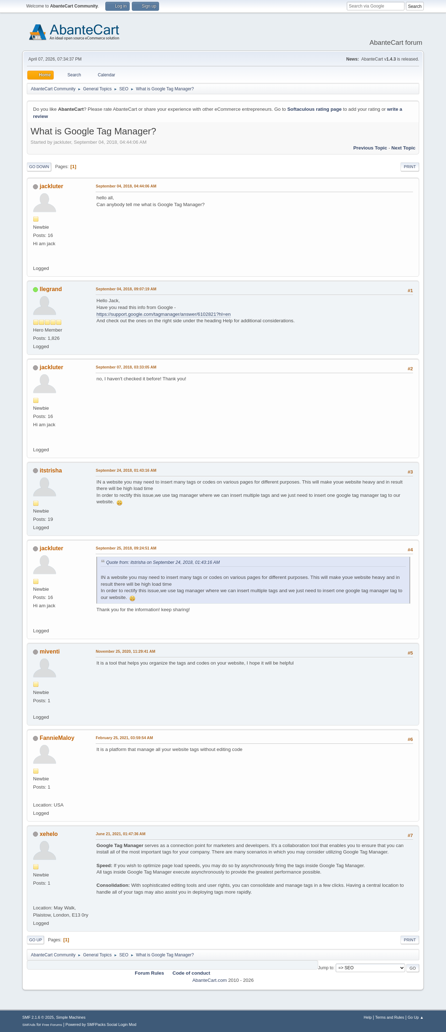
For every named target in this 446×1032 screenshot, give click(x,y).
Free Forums (52, 1025)
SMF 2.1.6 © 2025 (38, 1017)
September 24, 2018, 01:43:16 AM (126, 470)
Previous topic (370, 148)
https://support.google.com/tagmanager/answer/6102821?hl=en (163, 314)
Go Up (35, 940)
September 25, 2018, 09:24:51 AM (126, 548)
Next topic (404, 148)
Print (410, 167)
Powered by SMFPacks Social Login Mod (101, 1024)
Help (367, 1017)
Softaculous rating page (314, 109)
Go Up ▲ (416, 1017)
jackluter (51, 186)
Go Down (39, 167)
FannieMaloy (57, 738)
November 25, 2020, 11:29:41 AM (125, 651)
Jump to (326, 967)
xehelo (49, 834)
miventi (50, 651)
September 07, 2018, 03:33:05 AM (126, 367)
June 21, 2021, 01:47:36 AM (120, 834)
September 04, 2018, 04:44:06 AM (126, 186)
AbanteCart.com (209, 980)
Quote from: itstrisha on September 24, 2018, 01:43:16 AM (163, 562)
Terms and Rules (389, 1017)
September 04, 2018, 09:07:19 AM (126, 289)
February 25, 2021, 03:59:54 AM (124, 738)
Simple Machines (71, 1017)
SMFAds (28, 1025)
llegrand (51, 289)
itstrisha (51, 470)
